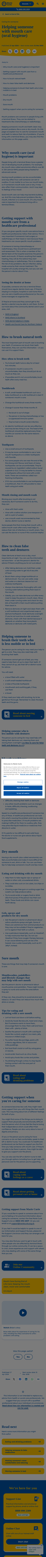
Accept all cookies (23, 793)
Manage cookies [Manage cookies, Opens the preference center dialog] (23, 782)
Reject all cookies (23, 787)
